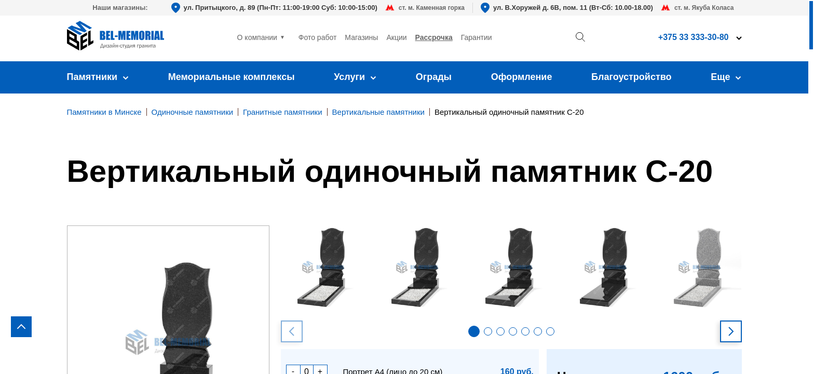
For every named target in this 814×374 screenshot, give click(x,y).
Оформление (521, 77)
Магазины (361, 37)
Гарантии (476, 37)
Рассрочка (434, 37)
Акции (396, 37)
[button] (474, 331)
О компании (257, 37)
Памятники (98, 77)
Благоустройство (631, 77)
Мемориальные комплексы (231, 77)
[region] (407, 187)
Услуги (355, 77)
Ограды (434, 77)
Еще (726, 77)
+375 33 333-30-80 (693, 37)
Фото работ (318, 37)
